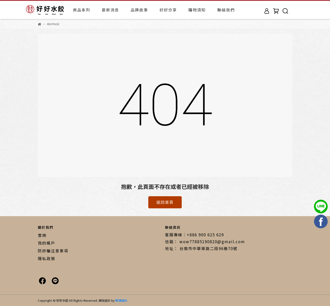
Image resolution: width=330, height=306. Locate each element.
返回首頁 (165, 202)
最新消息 (110, 10)
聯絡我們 (226, 10)
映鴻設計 (121, 300)
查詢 (42, 235)
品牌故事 (139, 10)
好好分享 (168, 10)
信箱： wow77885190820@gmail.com (205, 241)
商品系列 (81, 10)
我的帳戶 (46, 243)
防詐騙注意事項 (53, 251)
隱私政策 (46, 258)
